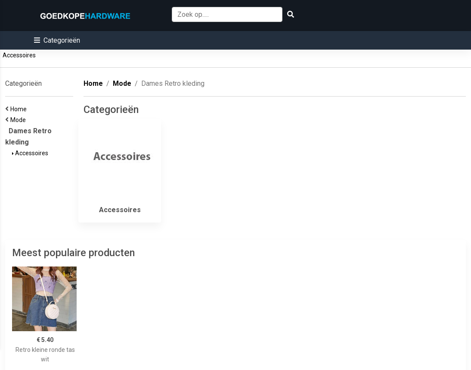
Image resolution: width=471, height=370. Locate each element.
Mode (19, 119)
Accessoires (19, 55)
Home (19, 109)
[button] (57, 40)
